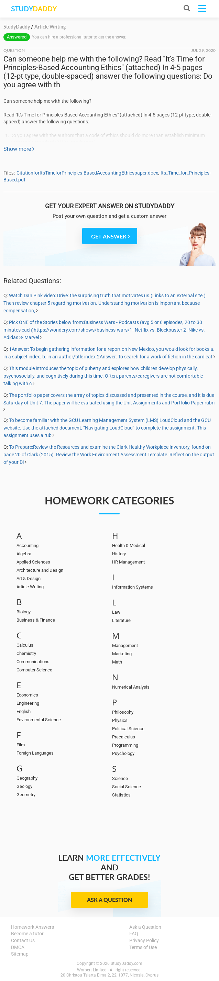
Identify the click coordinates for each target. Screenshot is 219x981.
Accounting (28, 545)
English (24, 711)
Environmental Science (39, 719)
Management (125, 645)
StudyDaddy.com (126, 963)
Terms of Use (143, 947)
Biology (24, 611)
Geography (27, 778)
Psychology (123, 753)
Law (116, 612)
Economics (27, 695)
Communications (33, 661)
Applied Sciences (33, 562)
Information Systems (132, 587)
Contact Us (23, 940)
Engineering (28, 703)
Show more (18, 149)
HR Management (128, 562)
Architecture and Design (40, 570)
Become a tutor (27, 933)
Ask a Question (109, 899)
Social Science (126, 786)
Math (117, 662)
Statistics (121, 795)
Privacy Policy (144, 940)
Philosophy (122, 712)
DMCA (17, 947)
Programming (125, 745)
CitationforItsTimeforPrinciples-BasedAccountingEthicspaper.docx (87, 173)
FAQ (133, 933)
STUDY (33, 8)
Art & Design (29, 578)
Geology (24, 786)
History (119, 553)
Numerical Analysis (131, 687)
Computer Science (34, 669)
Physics (120, 720)
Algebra (24, 553)
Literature (121, 620)
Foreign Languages (35, 753)
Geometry (26, 794)
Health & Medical (128, 545)
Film (21, 744)
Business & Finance (36, 620)
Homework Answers (32, 927)
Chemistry (26, 653)
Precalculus (123, 736)
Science (120, 778)
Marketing (122, 653)
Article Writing (30, 586)
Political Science (128, 728)
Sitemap (20, 954)
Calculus (25, 645)
